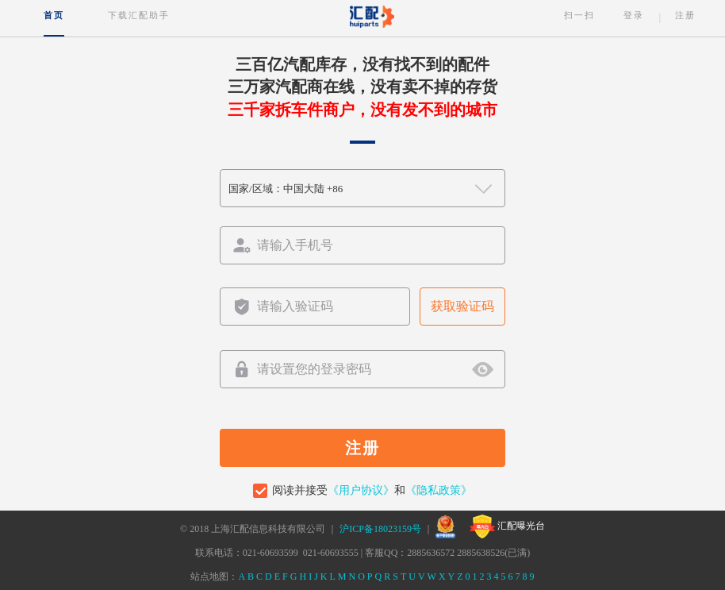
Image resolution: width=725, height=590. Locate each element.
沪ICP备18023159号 (380, 528)
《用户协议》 (361, 490)
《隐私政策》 (438, 490)
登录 (633, 15)
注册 (685, 15)
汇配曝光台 (507, 526)
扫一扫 (579, 15)
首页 (54, 15)
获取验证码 (462, 306)
